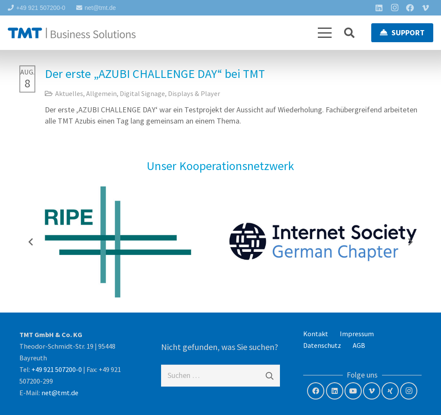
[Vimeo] (425, 7)
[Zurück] (31, 241)
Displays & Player (194, 93)
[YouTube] (353, 391)
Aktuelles (69, 93)
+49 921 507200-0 (56, 369)
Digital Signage (142, 93)
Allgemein (101, 93)
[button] (325, 33)
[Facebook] (410, 7)
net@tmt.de (59, 392)
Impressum (357, 333)
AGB (359, 345)
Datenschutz (322, 345)
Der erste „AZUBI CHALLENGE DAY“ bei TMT (155, 73)
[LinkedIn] (379, 7)
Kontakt (315, 333)
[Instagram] (394, 7)
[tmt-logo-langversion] (72, 33)
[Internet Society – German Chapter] (323, 241)
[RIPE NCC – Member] (118, 241)
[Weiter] (409, 241)
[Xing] (390, 391)
